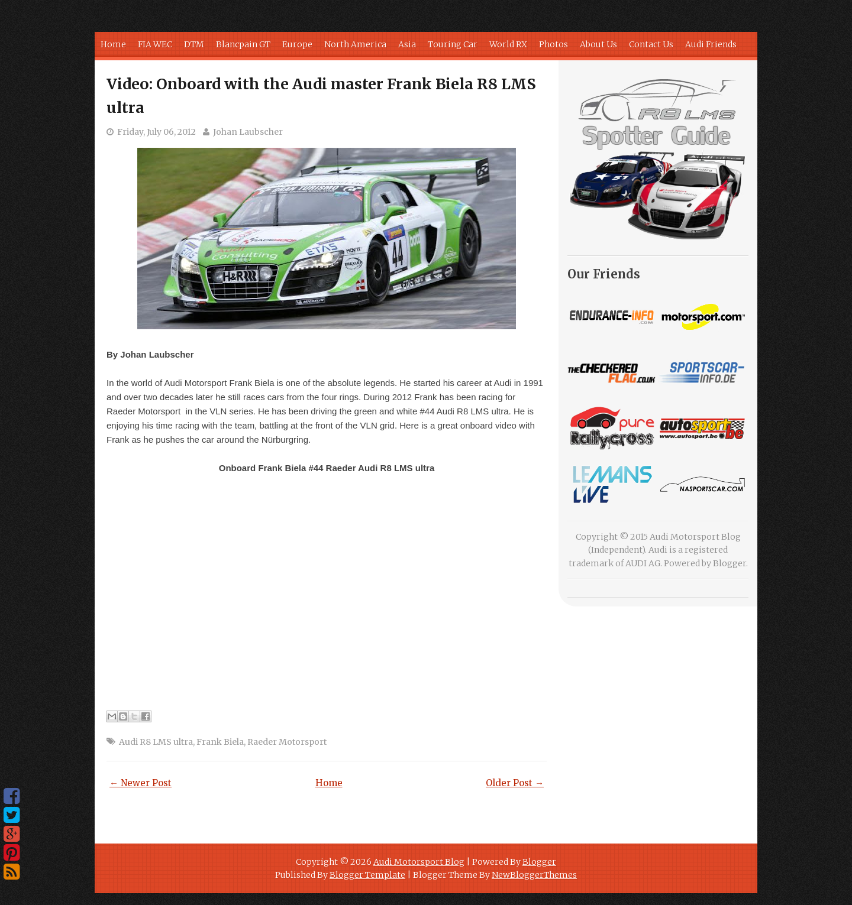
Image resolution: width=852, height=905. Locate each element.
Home (113, 44)
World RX (508, 44)
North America (355, 44)
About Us (598, 44)
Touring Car (452, 44)
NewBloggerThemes (534, 875)
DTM (194, 44)
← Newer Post (140, 783)
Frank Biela (220, 742)
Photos (553, 44)
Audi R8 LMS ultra (156, 742)
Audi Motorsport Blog (418, 862)
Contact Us (651, 44)
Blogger (729, 563)
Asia (407, 44)
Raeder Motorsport (287, 742)
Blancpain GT (243, 44)
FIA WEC (155, 44)
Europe (297, 44)
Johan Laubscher (248, 131)
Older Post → (515, 783)
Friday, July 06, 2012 (156, 131)
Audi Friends (711, 44)
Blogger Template (367, 875)
